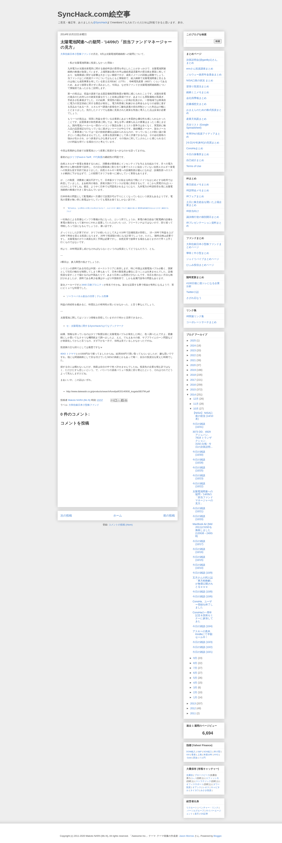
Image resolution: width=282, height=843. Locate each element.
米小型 (217, 751)
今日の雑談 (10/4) (202, 626)
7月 (195, 667)
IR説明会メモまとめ (197, 190)
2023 (193, 350)
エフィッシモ (212, 778)
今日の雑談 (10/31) (199, 425)
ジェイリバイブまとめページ (202, 259)
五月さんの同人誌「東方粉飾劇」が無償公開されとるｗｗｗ (203, 582)
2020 (193, 365)
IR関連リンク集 (195, 316)
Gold (189, 757)
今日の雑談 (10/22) (199, 485)
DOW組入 (191, 751)
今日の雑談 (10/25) (199, 469)
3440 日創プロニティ (92, 284)
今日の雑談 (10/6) (202, 596)
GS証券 (204, 813)
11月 (196, 403)
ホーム (117, 515)
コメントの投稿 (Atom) (121, 524)
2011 (193, 713)
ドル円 (202, 757)
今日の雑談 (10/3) (202, 642)
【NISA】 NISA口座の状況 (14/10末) (203, 415)
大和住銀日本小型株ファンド (75, 54)
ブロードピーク (202, 775)
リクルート (191, 807)
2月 (195, 692)
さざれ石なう (193, 298)
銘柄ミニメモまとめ (197, 92)
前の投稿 (169, 515)
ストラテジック (203, 781)
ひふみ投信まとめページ (200, 264)
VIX (188, 754)
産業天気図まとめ (196, 118)
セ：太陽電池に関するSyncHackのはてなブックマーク (95, 326)
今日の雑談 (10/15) (199, 558)
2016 (193, 384)
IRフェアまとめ (195, 196)
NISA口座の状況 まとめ (199, 80)
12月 (196, 398)
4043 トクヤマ (68, 353)
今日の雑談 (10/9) (202, 572)
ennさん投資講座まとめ (199, 68)
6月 (195, 672)
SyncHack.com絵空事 (94, 14)
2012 (193, 708)
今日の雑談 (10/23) (199, 477)
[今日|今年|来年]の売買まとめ (202, 142)
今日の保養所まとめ (197, 154)
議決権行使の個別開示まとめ (202, 217)
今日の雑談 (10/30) (199, 453)
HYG (216, 754)
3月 (195, 687)
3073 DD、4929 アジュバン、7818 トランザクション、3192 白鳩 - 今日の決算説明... (203, 439)
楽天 (197, 813)
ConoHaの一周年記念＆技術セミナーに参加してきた (203, 617)
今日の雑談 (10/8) (202, 591)
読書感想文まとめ (196, 104)
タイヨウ (194, 790)
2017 (193, 379)
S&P (199, 751)
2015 (193, 389)
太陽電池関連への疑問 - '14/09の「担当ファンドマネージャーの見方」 (203, 497)
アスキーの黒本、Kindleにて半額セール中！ (203, 634)
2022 (193, 355)
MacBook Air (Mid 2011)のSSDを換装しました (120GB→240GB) (203, 530)
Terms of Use (193, 166)
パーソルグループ (195, 810)
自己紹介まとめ (195, 160)
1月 (195, 697)
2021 (193, 360)
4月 (195, 682)
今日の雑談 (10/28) (199, 461)
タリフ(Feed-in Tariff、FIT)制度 (86, 157)
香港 (193, 754)
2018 (193, 374)
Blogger (217, 836)
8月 (195, 663)
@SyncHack (100, 22)
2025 (193, 340)
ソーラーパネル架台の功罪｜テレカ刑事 (87, 296)
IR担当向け (192, 211)
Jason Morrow (186, 836)
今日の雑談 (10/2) (202, 647)
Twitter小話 (192, 292)
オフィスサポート (195, 784)
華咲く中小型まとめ (197, 253)
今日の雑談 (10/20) (199, 518)
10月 (196, 408)
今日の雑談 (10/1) (202, 651)
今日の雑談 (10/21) (199, 510)
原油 (195, 757)
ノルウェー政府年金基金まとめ (204, 74)
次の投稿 (66, 515)
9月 (195, 658)
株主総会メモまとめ (197, 184)
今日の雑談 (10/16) (199, 550)
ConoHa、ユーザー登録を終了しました (203, 604)
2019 (193, 370)
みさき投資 (206, 790)
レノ (194, 778)
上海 (199, 754)
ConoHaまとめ (194, 148)
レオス (206, 787)
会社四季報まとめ (196, 98)
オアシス (196, 787)
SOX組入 (207, 751)
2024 (193, 345)
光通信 (189, 775)
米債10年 (207, 754)
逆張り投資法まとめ (197, 86)
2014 (193, 394)
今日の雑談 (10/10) (199, 566)
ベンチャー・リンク (208, 807)
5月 (195, 677)
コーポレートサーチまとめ (201, 322)
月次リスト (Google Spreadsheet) (197, 126)
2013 (193, 703)
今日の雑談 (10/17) (199, 543)
